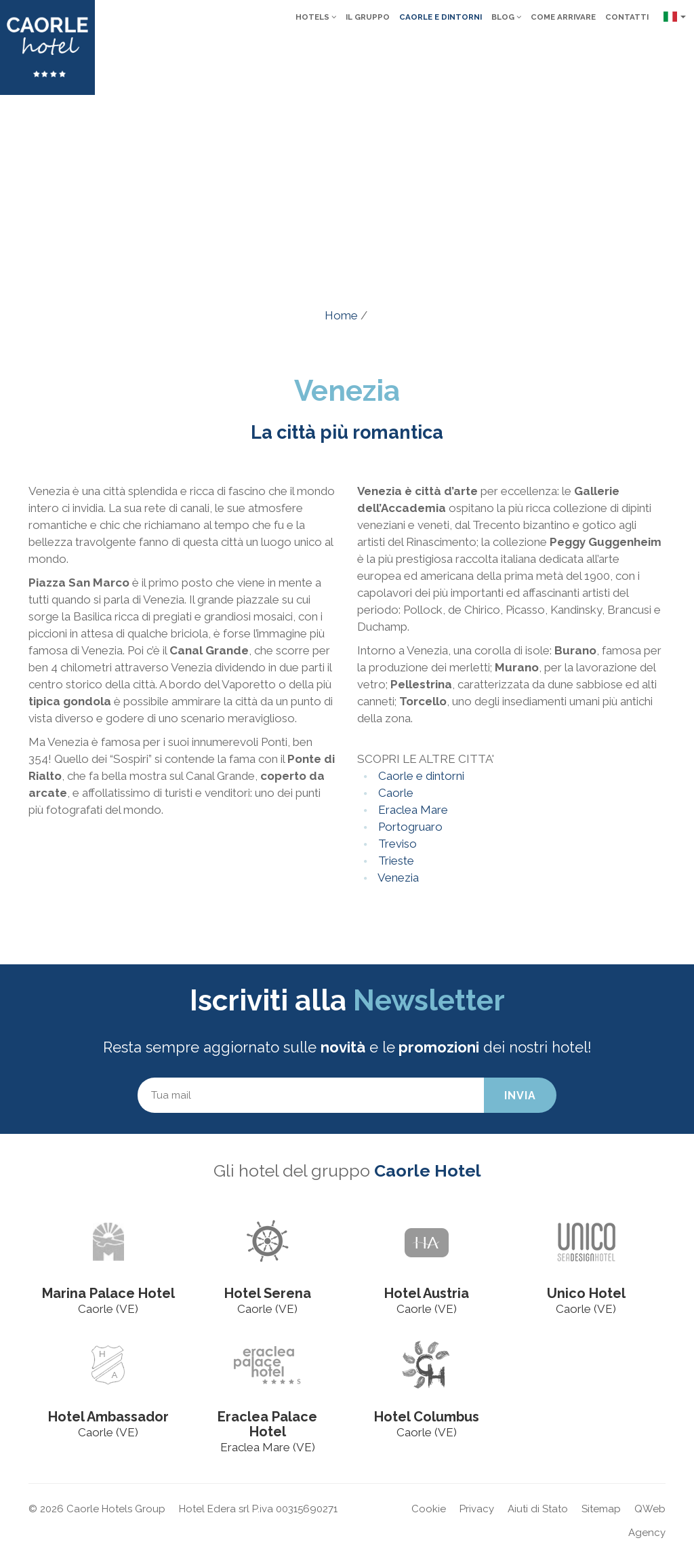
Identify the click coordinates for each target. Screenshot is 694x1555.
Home (341, 315)
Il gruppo (368, 17)
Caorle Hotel (427, 1170)
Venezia (397, 877)
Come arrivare (563, 17)
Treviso (396, 843)
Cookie (428, 1509)
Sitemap (601, 1509)
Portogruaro (409, 826)
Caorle (394, 793)
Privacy (477, 1509)
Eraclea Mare (411, 809)
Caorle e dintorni (440, 17)
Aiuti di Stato (538, 1509)
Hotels (315, 17)
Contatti (627, 17)
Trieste (394, 860)
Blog (506, 17)
